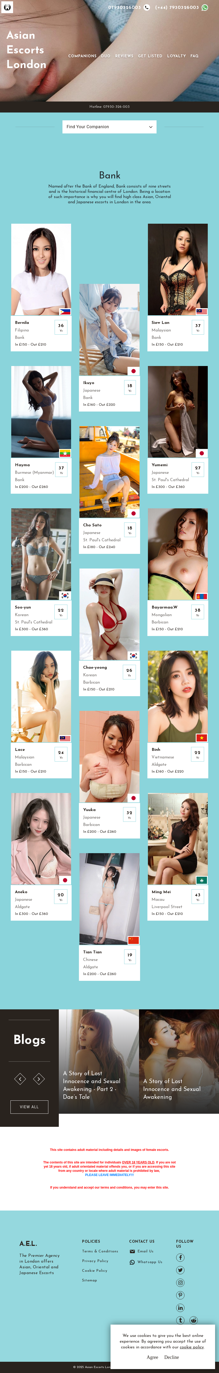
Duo (106, 56)
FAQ (195, 56)
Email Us (145, 1251)
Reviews (124, 56)
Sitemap (89, 1280)
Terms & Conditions (100, 1251)
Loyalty (176, 56)
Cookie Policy (94, 1271)
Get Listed (150, 56)
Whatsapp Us (150, 1262)
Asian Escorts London (26, 50)
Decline (171, 1357)
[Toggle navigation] (75, 48)
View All (29, 1107)
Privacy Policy (95, 1261)
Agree (152, 1357)
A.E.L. (29, 1244)
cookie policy (192, 1347)
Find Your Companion (88, 126)
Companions (82, 56)
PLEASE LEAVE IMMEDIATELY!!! (109, 1175)
